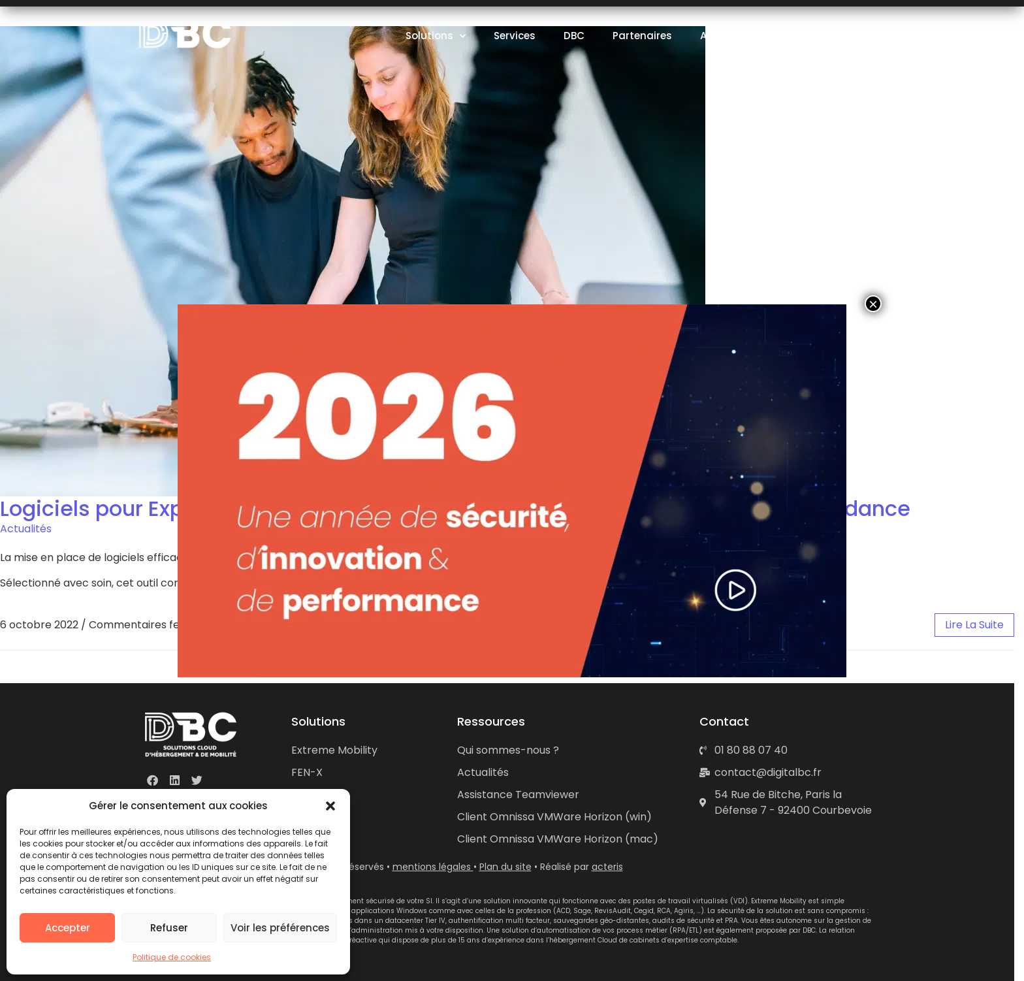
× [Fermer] (873, 303)
